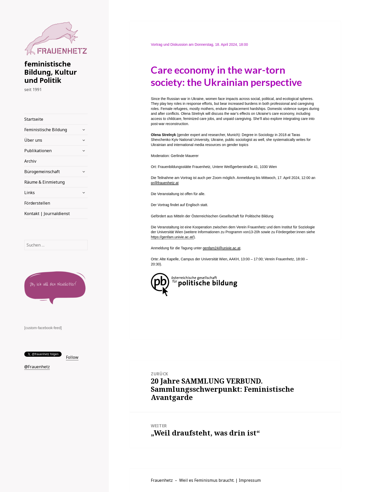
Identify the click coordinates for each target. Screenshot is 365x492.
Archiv (30, 161)
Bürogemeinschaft (42, 171)
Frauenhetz (162, 480)
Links (29, 192)
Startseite (33, 119)
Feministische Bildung (45, 129)
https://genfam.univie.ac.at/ (172, 237)
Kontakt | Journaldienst (47, 213)
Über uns (33, 140)
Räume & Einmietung (44, 182)
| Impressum (248, 480)
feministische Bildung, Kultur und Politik (50, 72)
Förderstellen (37, 203)
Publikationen (38, 150)
